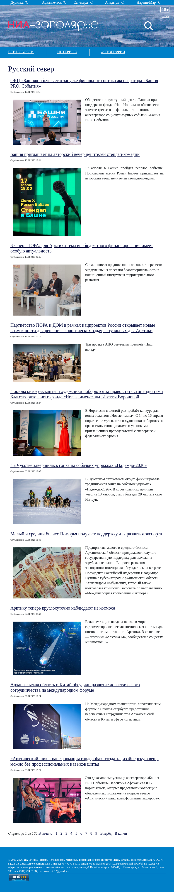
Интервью (67, 52)
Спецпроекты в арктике (43, 62)
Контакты (101, 62)
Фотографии (113, 52)
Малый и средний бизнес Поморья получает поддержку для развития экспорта (86, 533)
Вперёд (106, 833)
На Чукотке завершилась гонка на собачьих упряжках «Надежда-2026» (78, 465)
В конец (121, 833)
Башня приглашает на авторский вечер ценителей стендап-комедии (75, 154)
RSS (165, 16)
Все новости (21, 52)
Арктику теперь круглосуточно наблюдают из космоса (62, 607)
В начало (45, 833)
